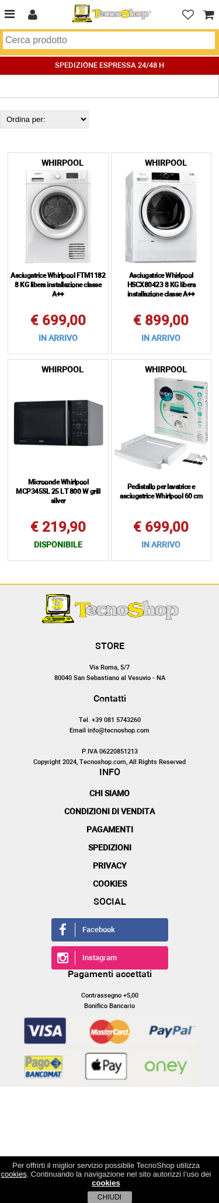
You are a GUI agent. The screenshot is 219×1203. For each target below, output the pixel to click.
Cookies (110, 884)
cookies (14, 1174)
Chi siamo (109, 794)
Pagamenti (109, 830)
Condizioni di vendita (109, 812)
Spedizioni (109, 848)
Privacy (110, 866)
